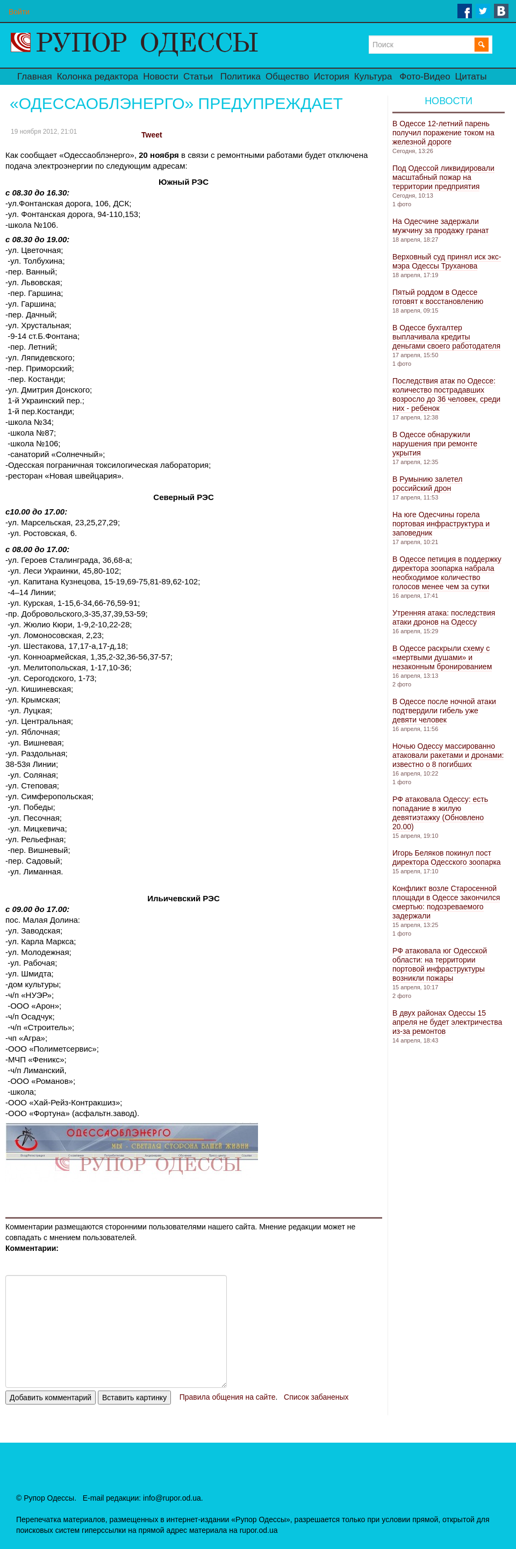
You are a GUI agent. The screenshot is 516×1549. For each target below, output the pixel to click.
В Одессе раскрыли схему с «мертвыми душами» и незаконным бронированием (442, 657)
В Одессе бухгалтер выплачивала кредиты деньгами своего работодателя (446, 336)
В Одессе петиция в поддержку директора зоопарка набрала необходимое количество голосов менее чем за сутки (446, 573)
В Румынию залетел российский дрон (427, 484)
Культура (373, 76)
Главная (34, 76)
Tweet (151, 135)
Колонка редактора (97, 76)
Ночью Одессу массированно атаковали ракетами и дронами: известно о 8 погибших (448, 755)
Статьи (198, 76)
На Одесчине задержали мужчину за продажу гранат (440, 226)
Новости (160, 76)
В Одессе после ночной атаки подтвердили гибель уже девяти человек (444, 710)
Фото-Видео (424, 76)
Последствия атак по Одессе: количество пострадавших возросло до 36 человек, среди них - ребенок (446, 394)
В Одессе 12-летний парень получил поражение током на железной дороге (443, 132)
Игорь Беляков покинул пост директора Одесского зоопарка (446, 857)
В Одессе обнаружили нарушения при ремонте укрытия (434, 443)
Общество (287, 76)
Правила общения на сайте (228, 1397)
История (331, 76)
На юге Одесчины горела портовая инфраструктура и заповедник (441, 523)
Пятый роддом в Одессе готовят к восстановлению (437, 297)
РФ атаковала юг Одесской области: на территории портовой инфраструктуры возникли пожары (439, 964)
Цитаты (471, 76)
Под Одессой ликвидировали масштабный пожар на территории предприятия (443, 177)
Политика (240, 76)
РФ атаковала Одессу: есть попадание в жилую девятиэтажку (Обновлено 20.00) (440, 813)
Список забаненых (316, 1397)
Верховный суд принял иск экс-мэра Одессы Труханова (446, 261)
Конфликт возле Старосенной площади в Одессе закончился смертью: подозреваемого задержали (446, 902)
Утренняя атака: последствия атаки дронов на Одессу (443, 617)
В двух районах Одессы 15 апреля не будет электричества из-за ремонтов (447, 1022)
